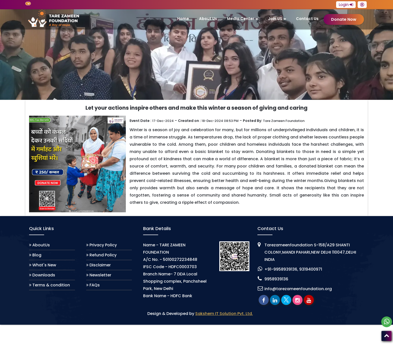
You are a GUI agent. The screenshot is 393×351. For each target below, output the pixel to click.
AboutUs (41, 245)
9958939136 (276, 279)
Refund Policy (103, 255)
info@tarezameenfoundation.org (298, 289)
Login (346, 5)
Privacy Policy (103, 245)
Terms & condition (51, 285)
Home (183, 18)
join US (275, 18)
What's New (44, 265)
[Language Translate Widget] (28, 3)
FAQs (94, 285)
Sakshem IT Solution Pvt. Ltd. (224, 313)
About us (208, 18)
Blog (36, 255)
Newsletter (100, 275)
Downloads (43, 275)
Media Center (240, 18)
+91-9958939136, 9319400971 (293, 269)
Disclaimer (100, 265)
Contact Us (307, 18)
